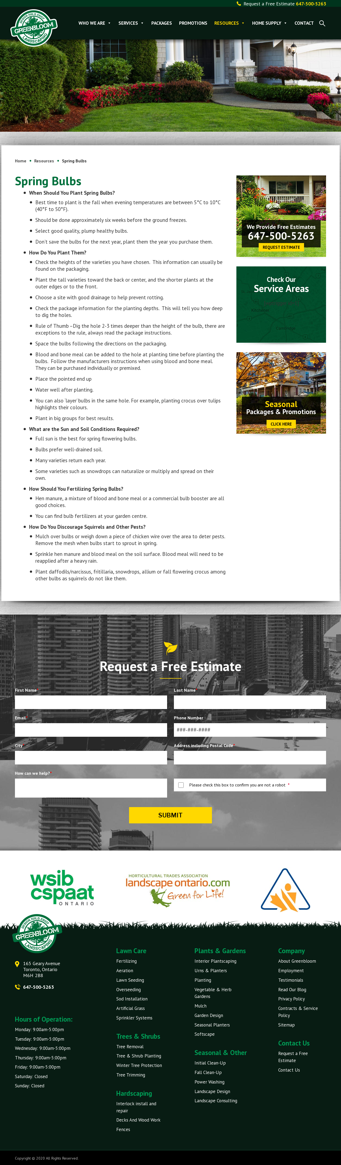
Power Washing (209, 1081)
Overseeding (128, 989)
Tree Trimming (130, 1074)
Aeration (124, 971)
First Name (27, 690)
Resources (230, 23)
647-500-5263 (281, 235)
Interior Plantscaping (215, 961)
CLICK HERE (281, 424)
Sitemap (286, 1024)
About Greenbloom (297, 961)
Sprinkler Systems (134, 1017)
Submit (170, 815)
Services (132, 23)
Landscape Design (212, 1090)
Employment (291, 971)
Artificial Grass (130, 1008)
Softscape (205, 1034)
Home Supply (270, 23)
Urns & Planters (211, 971)
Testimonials (290, 980)
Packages (162, 23)
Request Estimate (281, 247)
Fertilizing (126, 961)
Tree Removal (129, 1046)
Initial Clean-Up (210, 1062)
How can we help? (33, 773)
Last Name (186, 690)
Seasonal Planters (212, 1024)
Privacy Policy (291, 999)
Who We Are (95, 23)
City (19, 745)
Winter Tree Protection (139, 1065)
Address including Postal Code (204, 745)
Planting (203, 980)
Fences (123, 1128)
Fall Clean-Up (208, 1072)
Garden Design (209, 1015)
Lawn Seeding (130, 980)
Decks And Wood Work (138, 1119)
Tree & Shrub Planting (138, 1055)
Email (21, 717)
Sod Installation (132, 999)
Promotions (193, 23)
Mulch (201, 1006)
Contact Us (289, 1069)
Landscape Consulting (216, 1100)
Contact (304, 23)
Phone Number (188, 717)
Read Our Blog (292, 989)
